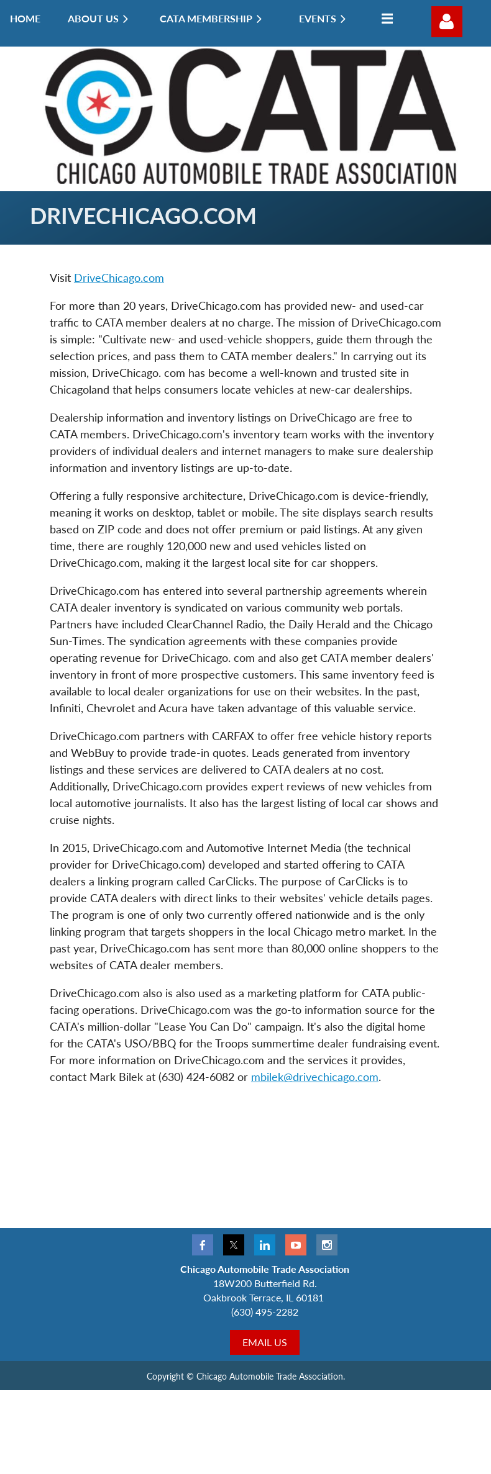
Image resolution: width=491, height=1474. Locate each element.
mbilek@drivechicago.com (315, 1076)
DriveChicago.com (119, 277)
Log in (446, 21)
